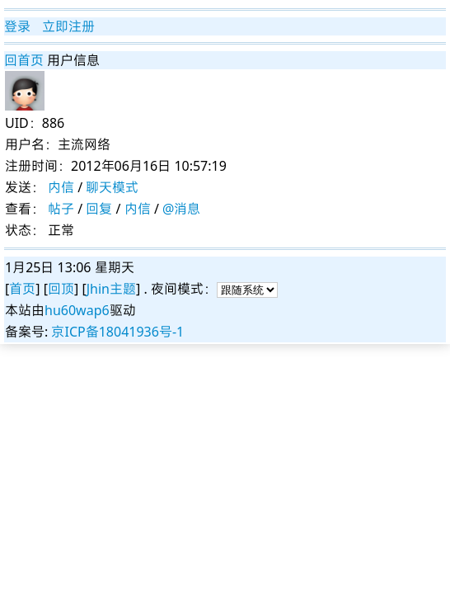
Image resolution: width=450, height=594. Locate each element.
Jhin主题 (111, 289)
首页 (22, 289)
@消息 (181, 209)
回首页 (24, 60)
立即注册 (68, 26)
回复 (99, 209)
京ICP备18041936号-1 (117, 332)
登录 (17, 26)
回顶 (61, 289)
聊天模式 (112, 187)
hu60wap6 (77, 310)
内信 (61, 187)
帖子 (61, 209)
